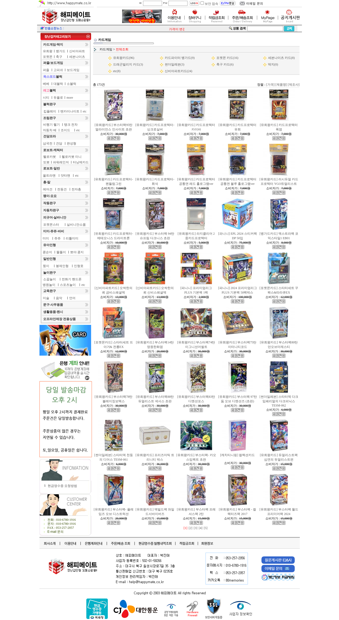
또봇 (46, 162)
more (69, 97)
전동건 (62, 189)
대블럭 (58, 84)
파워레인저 (61, 162)
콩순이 (47, 252)
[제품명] (281, 84)
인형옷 (78, 266)
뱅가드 (60, 51)
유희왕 (47, 51)
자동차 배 (49, 130)
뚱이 (46, 266)
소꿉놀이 (49, 279)
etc (85, 111)
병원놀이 (49, 285)
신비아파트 (77, 51)
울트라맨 (49, 175)
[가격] (270, 84)
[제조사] (294, 84)
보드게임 (73, 70)
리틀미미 (72, 238)
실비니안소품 (76, 224)
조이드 (65, 130)
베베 (46, 84)
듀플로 (58, 97)
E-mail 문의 (55, 532)
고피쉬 (58, 70)
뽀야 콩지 (77, 252)
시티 (46, 97)
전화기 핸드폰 (72, 279)
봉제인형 (62, 266)
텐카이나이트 (69, 111)
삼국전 (47, 143)
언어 (72, 298)
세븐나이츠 (77, 57)
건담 (59, 143)
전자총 (76, 189)
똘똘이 (61, 252)
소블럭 (71, 84)
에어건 (47, 189)
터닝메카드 (81, 162)
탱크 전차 (71, 124)
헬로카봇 (49, 157)
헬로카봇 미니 (72, 157)
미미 (46, 238)
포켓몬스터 (51, 224)
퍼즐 (46, 70)
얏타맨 (65, 175)
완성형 (71, 143)
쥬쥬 (57, 238)
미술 (46, 298)
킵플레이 (49, 111)
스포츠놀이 (68, 285)
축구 (59, 57)
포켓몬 (47, 57)
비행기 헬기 (51, 124)
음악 (59, 298)
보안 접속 (211, 4)
